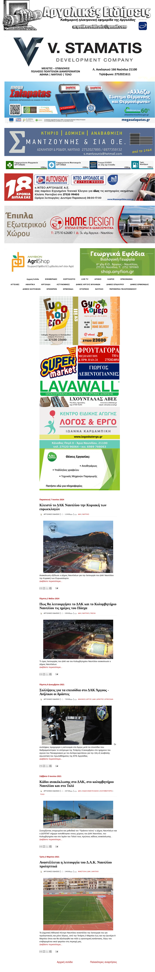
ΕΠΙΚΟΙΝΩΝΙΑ (127, 279)
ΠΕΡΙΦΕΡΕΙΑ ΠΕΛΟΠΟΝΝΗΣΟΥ (123, 289)
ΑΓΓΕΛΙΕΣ (15, 284)
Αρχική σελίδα (65, 962)
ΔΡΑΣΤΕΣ (100, 699)
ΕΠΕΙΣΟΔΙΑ (109, 699)
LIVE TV (84, 279)
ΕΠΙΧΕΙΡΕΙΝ (52, 289)
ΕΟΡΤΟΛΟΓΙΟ (69, 279)
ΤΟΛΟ (42, 794)
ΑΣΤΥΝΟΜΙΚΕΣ (63, 284)
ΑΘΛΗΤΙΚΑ (30, 284)
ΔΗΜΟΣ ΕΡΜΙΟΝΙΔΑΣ (139, 284)
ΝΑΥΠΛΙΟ (99, 289)
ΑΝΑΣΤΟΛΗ (82, 871)
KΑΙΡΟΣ (110, 279)
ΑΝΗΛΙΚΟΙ (81, 699)
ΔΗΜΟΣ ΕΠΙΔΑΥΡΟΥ (115, 284)
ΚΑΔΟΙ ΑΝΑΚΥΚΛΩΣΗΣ (90, 791)
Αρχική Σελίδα (33, 279)
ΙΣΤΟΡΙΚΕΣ (84, 289)
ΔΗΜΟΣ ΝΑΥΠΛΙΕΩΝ (32, 289)
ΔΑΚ (79, 514)
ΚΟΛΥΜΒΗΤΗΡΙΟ (106, 791)
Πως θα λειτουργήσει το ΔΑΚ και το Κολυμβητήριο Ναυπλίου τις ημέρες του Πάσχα (77, 606)
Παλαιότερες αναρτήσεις (103, 962)
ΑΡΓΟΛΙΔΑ (46, 284)
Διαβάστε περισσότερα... (50, 581)
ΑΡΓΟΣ (88, 699)
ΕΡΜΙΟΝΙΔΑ (68, 289)
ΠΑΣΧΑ (93, 613)
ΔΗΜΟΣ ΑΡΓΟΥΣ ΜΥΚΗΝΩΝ (88, 284)
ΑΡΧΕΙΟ (97, 279)
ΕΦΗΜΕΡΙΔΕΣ (51, 279)
